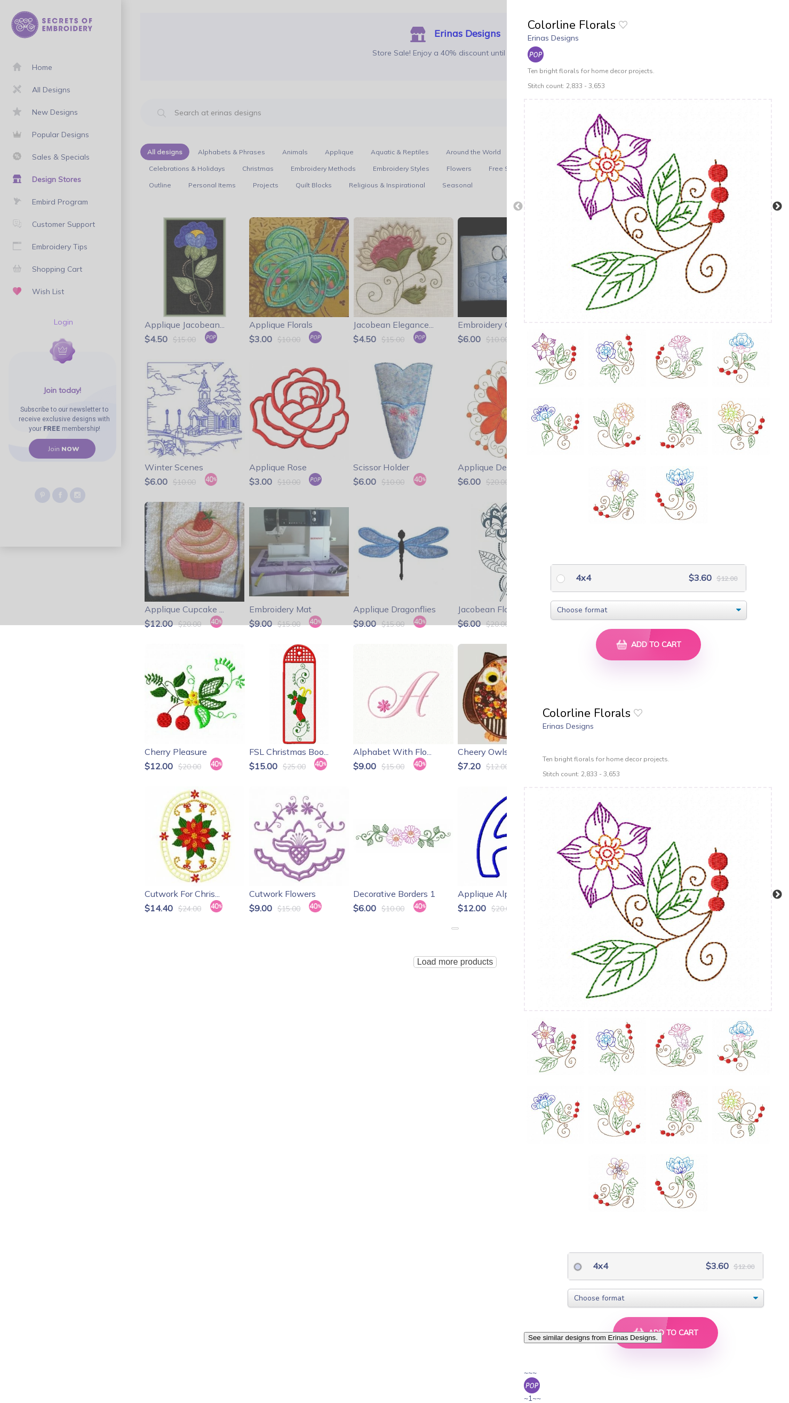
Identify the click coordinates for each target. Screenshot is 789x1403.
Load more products (455, 961)
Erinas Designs (553, 38)
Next (777, 206)
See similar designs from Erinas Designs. (593, 1338)
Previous (518, 206)
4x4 (582, 577)
